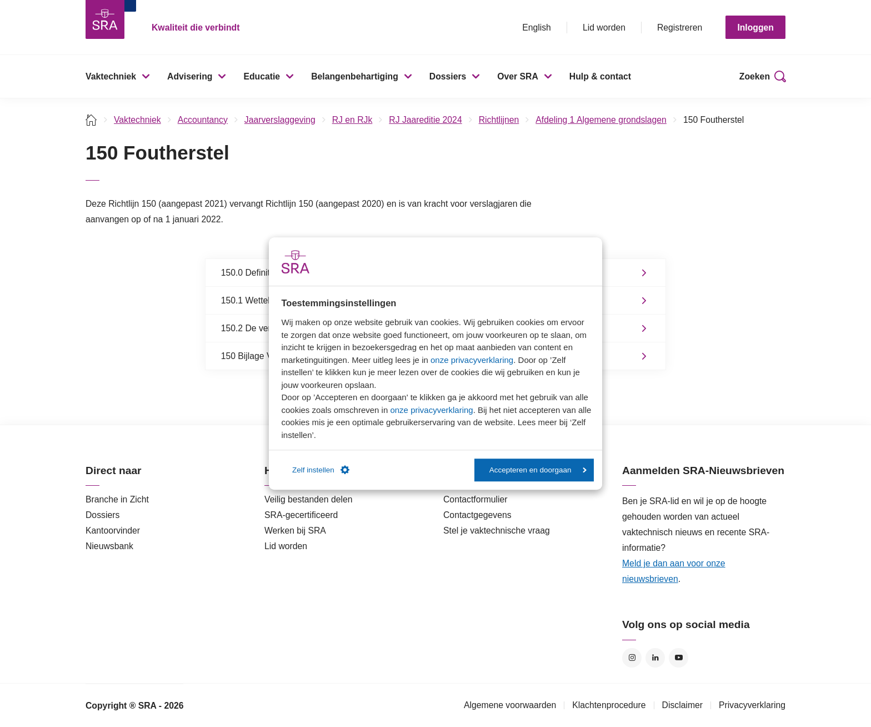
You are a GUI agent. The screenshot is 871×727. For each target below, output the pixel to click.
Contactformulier (475, 499)
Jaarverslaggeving (280, 120)
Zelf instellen (320, 470)
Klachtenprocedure (608, 705)
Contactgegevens (477, 515)
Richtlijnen (499, 120)
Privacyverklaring (752, 705)
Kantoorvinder (113, 530)
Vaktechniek (111, 76)
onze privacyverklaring (472, 360)
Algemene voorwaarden (510, 705)
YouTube (678, 658)
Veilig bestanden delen (308, 499)
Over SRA (517, 76)
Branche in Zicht (117, 499)
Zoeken (754, 76)
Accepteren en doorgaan (538, 470)
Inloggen (755, 27)
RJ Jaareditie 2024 (425, 120)
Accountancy (203, 120)
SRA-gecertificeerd (301, 515)
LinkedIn (655, 658)
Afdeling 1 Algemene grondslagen (601, 120)
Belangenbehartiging (354, 76)
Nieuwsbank (109, 546)
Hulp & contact (600, 76)
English (536, 27)
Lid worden (604, 27)
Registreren (679, 27)
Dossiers (448, 76)
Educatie (261, 76)
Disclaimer (682, 705)
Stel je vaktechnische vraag (496, 530)
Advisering (189, 76)
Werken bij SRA (295, 530)
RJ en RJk (352, 120)
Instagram (632, 658)
